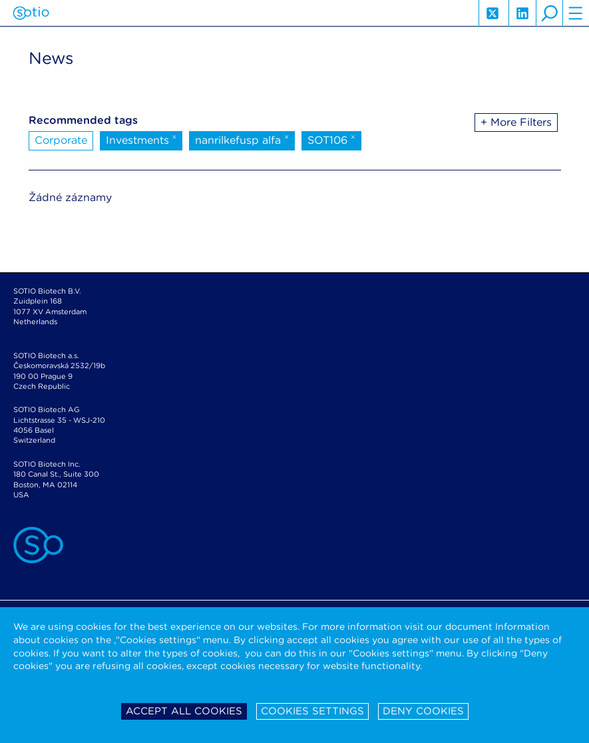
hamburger (575, 13)
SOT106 (331, 139)
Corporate (61, 140)
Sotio (31, 13)
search (549, 13)
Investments (141, 139)
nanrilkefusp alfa (242, 139)
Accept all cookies (184, 711)
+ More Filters (516, 122)
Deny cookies (423, 711)
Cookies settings (312, 711)
